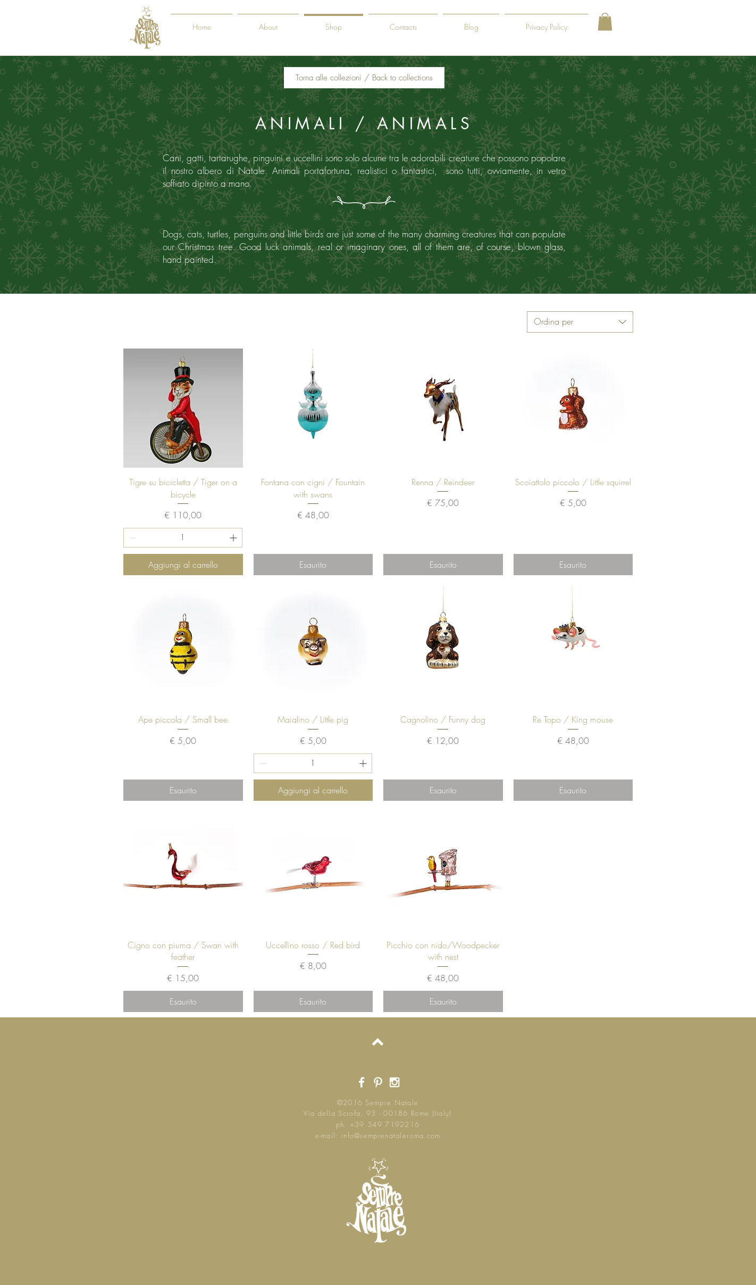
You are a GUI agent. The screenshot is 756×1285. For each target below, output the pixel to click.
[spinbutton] (183, 537)
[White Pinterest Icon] (378, 1082)
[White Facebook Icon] (361, 1082)
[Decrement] (131, 537)
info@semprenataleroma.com (391, 1135)
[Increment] (234, 537)
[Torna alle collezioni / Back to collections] (364, 77)
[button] (605, 21)
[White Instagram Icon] (394, 1082)
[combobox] (580, 322)
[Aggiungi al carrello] (183, 564)
